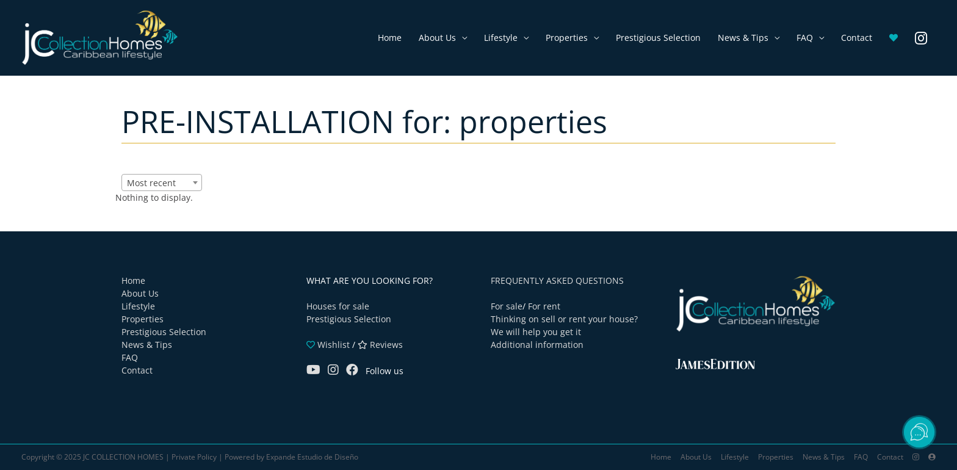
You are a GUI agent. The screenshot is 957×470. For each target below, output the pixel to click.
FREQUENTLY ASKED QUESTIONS (557, 280)
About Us (437, 37)
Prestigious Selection (658, 37)
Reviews (380, 344)
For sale (506, 306)
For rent (544, 306)
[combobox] (161, 182)
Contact (856, 37)
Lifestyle (501, 37)
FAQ (804, 37)
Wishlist (328, 344)
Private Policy (194, 457)
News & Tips (743, 37)
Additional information (537, 344)
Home (390, 37)
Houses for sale (337, 306)
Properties (567, 37)
